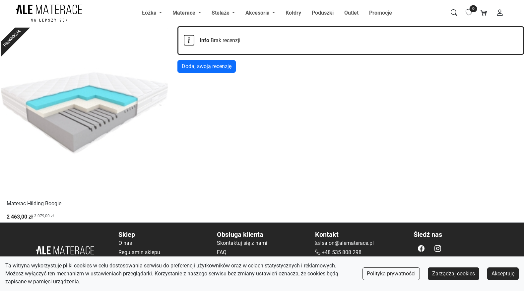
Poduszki (323, 13)
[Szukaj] (454, 13)
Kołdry (293, 13)
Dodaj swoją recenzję (206, 66)
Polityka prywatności (391, 273)
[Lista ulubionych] (469, 13)
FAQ (222, 252)
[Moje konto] (499, 13)
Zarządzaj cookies (453, 273)
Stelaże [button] (221, 13)
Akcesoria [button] (258, 13)
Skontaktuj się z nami (242, 243)
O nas (125, 243)
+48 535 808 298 (341, 252)
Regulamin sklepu (139, 252)
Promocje (380, 13)
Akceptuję (502, 273)
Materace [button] (184, 13)
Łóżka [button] (150, 13)
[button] (421, 248)
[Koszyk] (483, 13)
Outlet (351, 13)
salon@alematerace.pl (348, 243)
